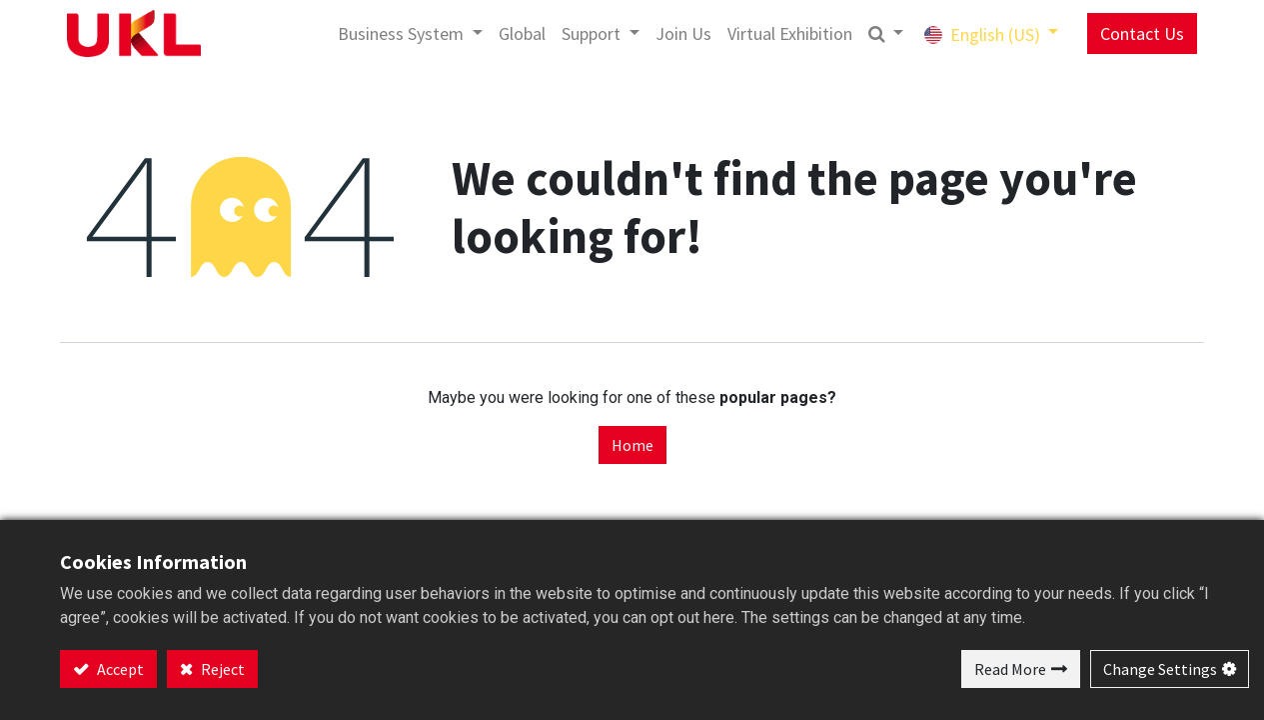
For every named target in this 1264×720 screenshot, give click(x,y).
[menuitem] (513, 33)
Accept (119, 669)
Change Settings (1160, 669)
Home (632, 445)
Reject (221, 669)
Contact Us (1133, 33)
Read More (1010, 669)
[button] (876, 33)
